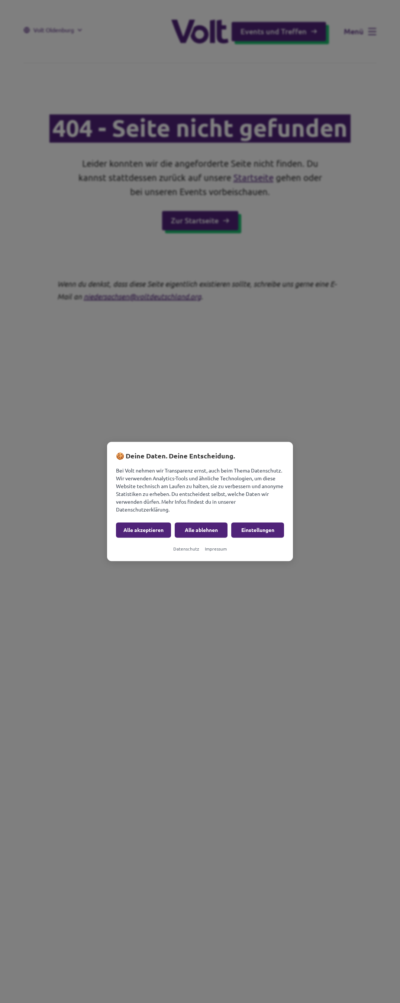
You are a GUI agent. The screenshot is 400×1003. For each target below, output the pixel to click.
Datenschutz (186, 548)
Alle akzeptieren (143, 530)
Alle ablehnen (201, 530)
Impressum (216, 548)
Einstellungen (257, 530)
